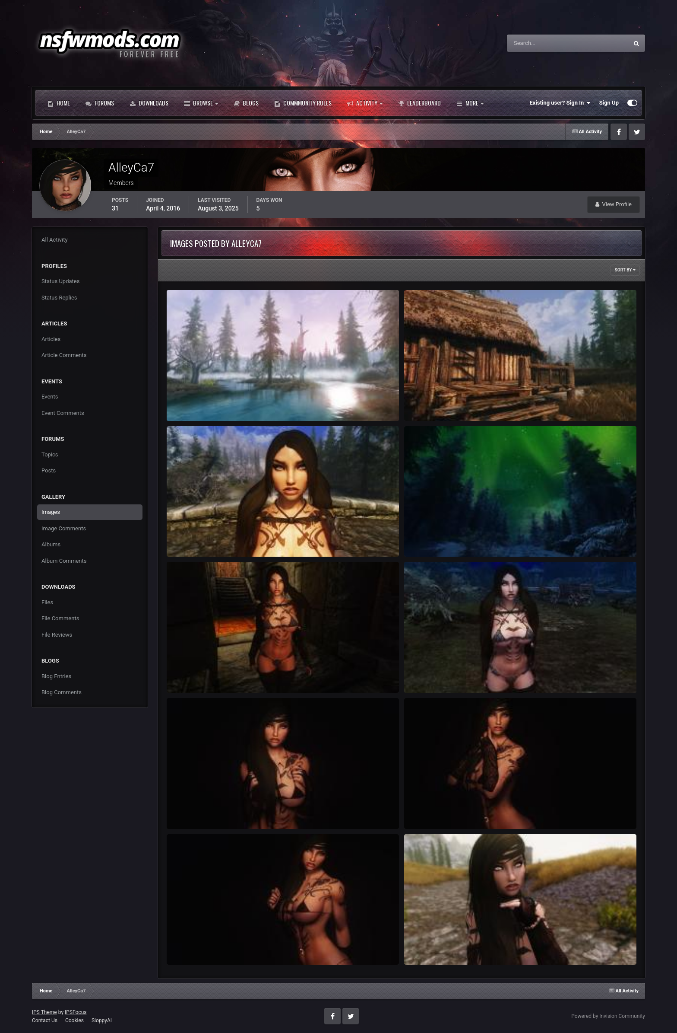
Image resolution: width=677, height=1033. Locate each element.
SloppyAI (102, 1020)
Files (47, 602)
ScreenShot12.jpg (432, 673)
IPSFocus (75, 1012)
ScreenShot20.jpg (432, 809)
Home (59, 103)
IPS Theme (44, 1012)
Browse (201, 103)
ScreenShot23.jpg (194, 809)
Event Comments (62, 413)
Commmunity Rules (302, 103)
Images (50, 512)
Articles (50, 339)
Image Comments (63, 528)
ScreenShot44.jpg (194, 401)
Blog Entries (56, 676)
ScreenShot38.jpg (194, 536)
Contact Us (44, 1020)
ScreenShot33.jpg (432, 536)
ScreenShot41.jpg (432, 401)
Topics (49, 454)
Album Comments (63, 561)
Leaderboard (419, 103)
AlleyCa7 (191, 411)
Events (49, 396)
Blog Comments (61, 692)
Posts (48, 470)
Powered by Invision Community (608, 1016)
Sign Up (609, 102)
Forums (100, 103)
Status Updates (60, 281)
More (470, 103)
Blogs (246, 103)
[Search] (541, 43)
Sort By (625, 270)
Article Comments (63, 355)
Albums (50, 544)
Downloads (149, 103)
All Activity (54, 239)
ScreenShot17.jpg (194, 944)
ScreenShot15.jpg (194, 673)
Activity (364, 103)
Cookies (74, 1020)
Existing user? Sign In (560, 103)
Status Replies (59, 297)
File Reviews (56, 634)
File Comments (60, 618)
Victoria (419, 944)
